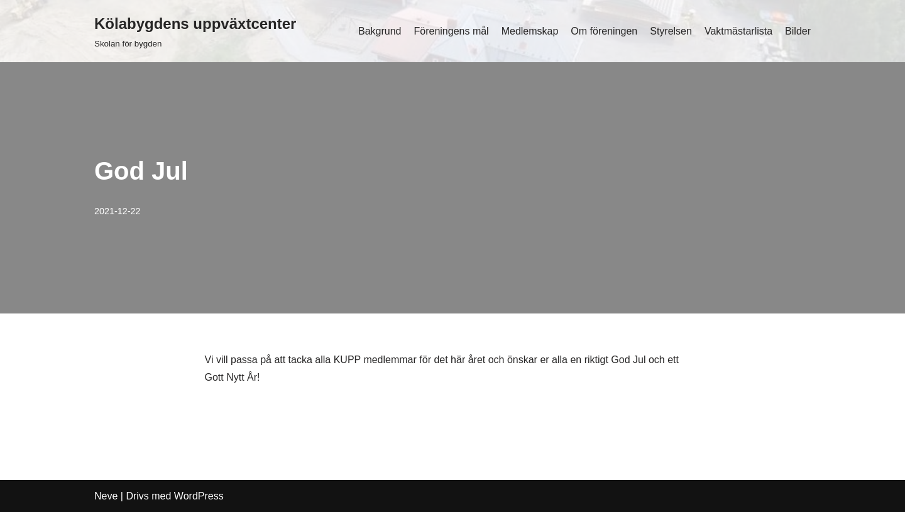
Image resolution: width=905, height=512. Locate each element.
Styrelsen (671, 31)
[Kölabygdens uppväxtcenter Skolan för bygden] (195, 31)
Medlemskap (530, 31)
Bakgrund (380, 31)
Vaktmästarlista (738, 31)
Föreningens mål (451, 31)
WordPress (199, 496)
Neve (106, 496)
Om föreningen (604, 31)
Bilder (798, 31)
